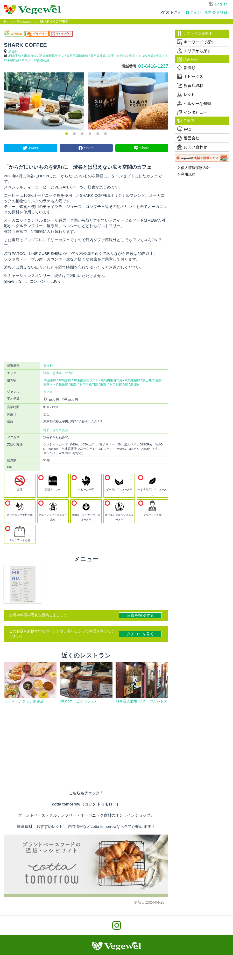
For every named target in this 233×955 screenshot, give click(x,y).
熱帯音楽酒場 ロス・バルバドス (141, 701)
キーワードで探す (196, 42)
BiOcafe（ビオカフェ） (79, 701)
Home (8, 21)
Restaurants (26, 21)
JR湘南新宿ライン (51, 56)
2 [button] (74, 133)
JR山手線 (15, 56)
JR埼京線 (30, 56)
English (221, 4)
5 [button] (97, 133)
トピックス (190, 76)
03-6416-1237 (153, 66)
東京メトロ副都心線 (36, 60)
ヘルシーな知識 (194, 103)
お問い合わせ (192, 147)
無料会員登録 (216, 12)
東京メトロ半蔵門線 (84, 384)
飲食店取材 (190, 85)
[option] (44, 101)
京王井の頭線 (117, 56)
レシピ (186, 94)
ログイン (193, 12)
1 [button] (66, 133)
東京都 (48, 365)
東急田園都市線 (77, 56)
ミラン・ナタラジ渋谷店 (24, 701)
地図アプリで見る (55, 430)
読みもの (187, 59)
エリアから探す (194, 50)
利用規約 (186, 174)
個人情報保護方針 (194, 168)
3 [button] (82, 133)
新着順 (186, 67)
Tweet (33, 148)
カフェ (48, 391)
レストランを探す (194, 33)
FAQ (184, 129)
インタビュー (192, 112)
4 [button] (90, 133)
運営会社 (188, 138)
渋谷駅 (13, 51)
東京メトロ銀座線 (141, 56)
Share (89, 148)
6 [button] (105, 133)
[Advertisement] (86, 323)
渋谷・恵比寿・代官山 (58, 373)
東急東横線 (98, 56)
